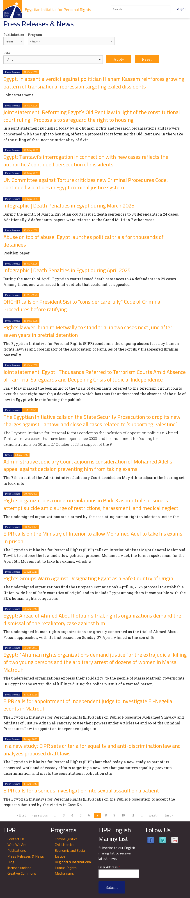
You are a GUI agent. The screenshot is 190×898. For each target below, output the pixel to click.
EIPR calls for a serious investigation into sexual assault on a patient (81, 790)
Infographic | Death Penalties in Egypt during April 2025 (66, 270)
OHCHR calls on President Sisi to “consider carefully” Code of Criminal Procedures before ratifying (82, 305)
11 (132, 815)
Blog (10, 861)
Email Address (109, 867)
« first (21, 815)
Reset (147, 59)
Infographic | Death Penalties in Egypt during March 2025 (68, 206)
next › (153, 815)
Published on (13, 35)
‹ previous (40, 815)
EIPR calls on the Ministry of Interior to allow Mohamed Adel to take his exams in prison (92, 537)
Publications (16, 850)
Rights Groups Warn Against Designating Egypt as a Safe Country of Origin (88, 578)
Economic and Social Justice (70, 853)
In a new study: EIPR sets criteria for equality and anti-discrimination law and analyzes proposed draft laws (92, 750)
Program (35, 35)
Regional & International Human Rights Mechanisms (73, 867)
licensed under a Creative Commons (21, 870)
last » (169, 815)
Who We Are (16, 844)
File (6, 53)
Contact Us (16, 839)
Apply (119, 59)
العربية (182, 9)
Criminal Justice (66, 839)
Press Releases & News (25, 856)
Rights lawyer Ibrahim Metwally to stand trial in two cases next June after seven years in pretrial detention (87, 331)
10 (123, 815)
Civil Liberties (64, 844)
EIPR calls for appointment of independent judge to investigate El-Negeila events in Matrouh (87, 705)
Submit (112, 887)
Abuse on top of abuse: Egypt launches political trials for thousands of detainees (83, 241)
